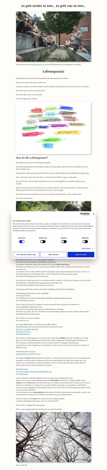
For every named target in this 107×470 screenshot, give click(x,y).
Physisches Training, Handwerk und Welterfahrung (33, 372)
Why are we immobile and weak (27, 329)
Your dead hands (22, 374)
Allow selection (53, 254)
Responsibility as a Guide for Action (28, 354)
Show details (86, 248)
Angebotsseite (30, 409)
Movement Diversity (23, 334)
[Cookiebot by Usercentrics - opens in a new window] (81, 214)
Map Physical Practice (23, 332)
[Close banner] (93, 214)
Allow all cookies (81, 254)
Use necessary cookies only (26, 254)
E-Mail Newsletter (36, 65)
